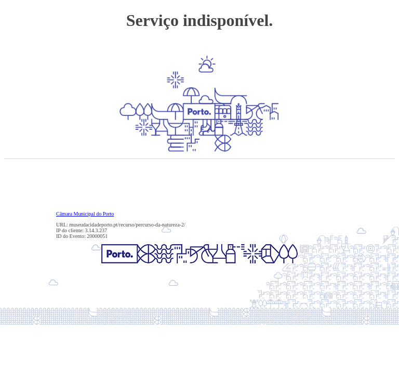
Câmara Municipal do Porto (85, 214)
